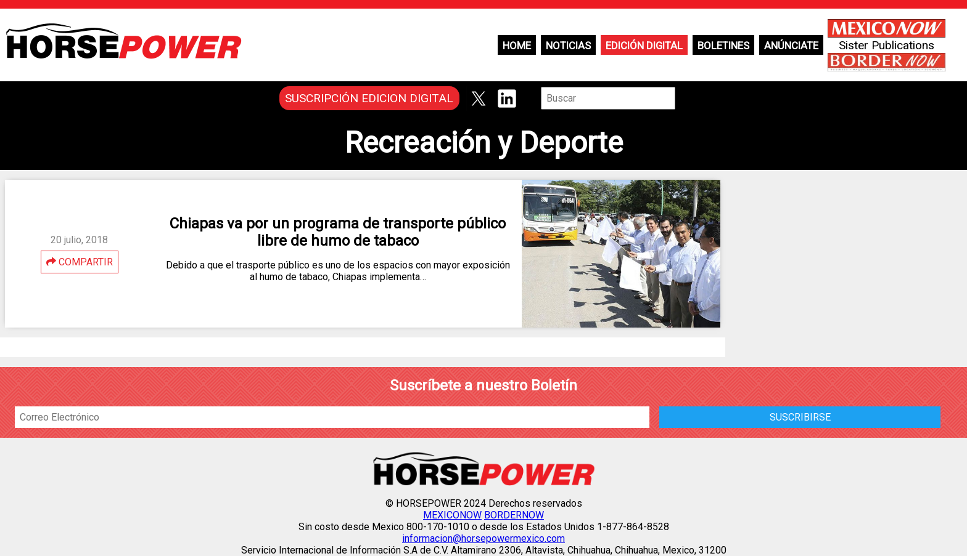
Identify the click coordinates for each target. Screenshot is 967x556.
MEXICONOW (452, 515)
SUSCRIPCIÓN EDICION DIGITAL (369, 98)
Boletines (723, 45)
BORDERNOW (514, 515)
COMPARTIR (79, 262)
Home (517, 45)
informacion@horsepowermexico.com (483, 538)
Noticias (568, 45)
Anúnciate (791, 45)
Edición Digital (644, 45)
